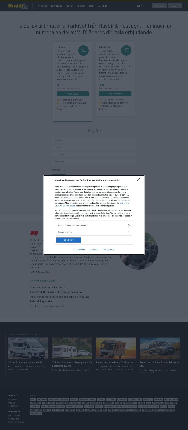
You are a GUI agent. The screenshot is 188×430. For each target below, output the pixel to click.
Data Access (94, 250)
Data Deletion (79, 250)
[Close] (139, 180)
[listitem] (94, 225)
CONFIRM (68, 240)
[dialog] (94, 215)
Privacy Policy (108, 250)
